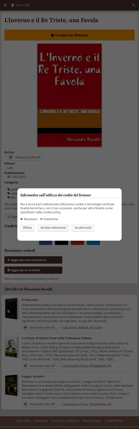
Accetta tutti (83, 228)
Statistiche (49, 219)
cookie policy (51, 212)
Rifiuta (27, 228)
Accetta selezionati (53, 228)
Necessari (28, 219)
